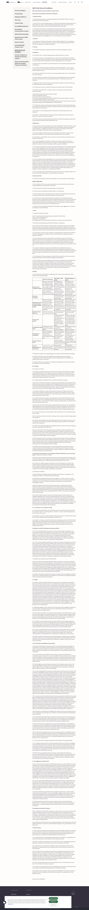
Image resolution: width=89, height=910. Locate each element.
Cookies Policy (19, 23)
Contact (28, 894)
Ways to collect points (37, 181)
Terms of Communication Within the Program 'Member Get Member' (22, 63)
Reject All (53, 901)
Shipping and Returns (20, 17)
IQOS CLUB (54, 2)
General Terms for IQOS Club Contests (21, 38)
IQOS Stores (13, 894)
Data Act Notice (19, 42)
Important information (62, 2)
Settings (76, 906)
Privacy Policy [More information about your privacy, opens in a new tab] (10, 904)
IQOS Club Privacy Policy (21, 34)
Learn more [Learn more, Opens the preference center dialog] (53, 904)
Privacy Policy (19, 14)
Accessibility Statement (21, 26)
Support (70, 2)
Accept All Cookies (53, 898)
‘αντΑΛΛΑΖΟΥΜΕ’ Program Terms (20, 46)
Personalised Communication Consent (22, 30)
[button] (4, 902)
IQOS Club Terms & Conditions (20, 51)
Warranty (17, 20)
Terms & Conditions (20, 10)
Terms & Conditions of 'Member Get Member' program (21, 56)
